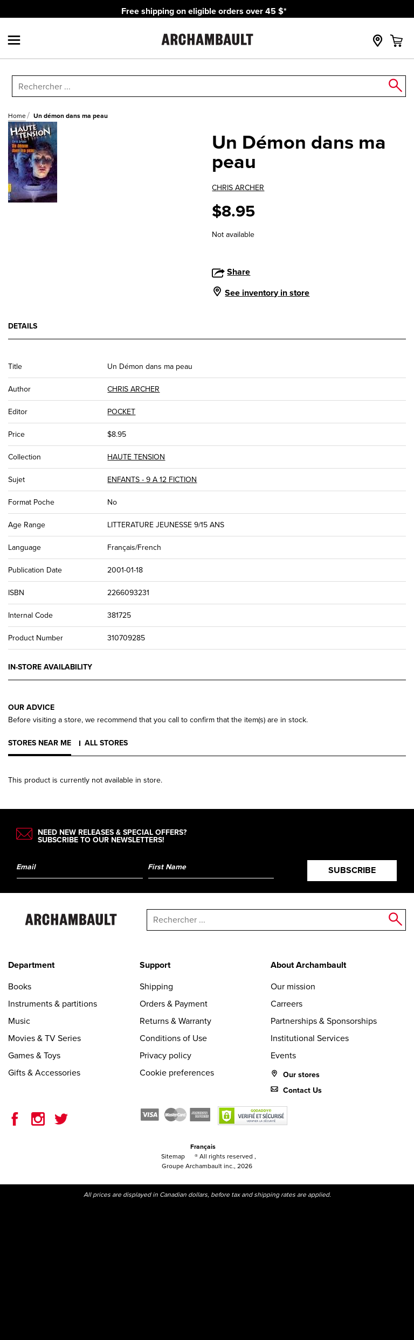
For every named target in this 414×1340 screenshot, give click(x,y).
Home (17, 116)
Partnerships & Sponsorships (324, 1021)
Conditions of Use (173, 1038)
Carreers (286, 1003)
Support (155, 965)
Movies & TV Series (44, 1038)
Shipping (156, 986)
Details (22, 326)
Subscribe (352, 870)
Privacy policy (165, 1055)
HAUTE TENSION (136, 457)
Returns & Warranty (175, 1021)
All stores (106, 743)
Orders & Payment (174, 1003)
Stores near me (39, 743)
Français (203, 1146)
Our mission (293, 986)
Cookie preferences (177, 1072)
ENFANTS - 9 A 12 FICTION (152, 479)
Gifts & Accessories (44, 1072)
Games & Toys (34, 1055)
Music (19, 1021)
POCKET (121, 411)
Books (19, 986)
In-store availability (50, 667)
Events (283, 1055)
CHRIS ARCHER (238, 187)
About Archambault (308, 965)
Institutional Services (310, 1038)
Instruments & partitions (52, 1003)
